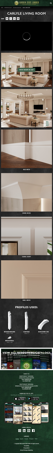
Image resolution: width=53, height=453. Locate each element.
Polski (36, 439)
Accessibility (26, 446)
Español (21, 439)
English (17, 439)
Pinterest (28, 430)
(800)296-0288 (28, 387)
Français (26, 439)
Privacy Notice (26, 448)
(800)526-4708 (28, 379)
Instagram (19, 430)
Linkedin (24, 430)
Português (31, 439)
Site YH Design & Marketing (26, 450)
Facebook (33, 430)
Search (51, 3)
